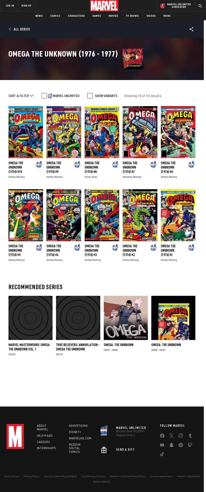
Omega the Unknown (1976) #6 (168, 201)
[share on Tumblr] (190, 436)
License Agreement (161, 476)
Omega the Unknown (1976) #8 (92, 201)
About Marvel (42, 427)
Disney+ (75, 432)
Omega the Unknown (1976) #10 (15, 201)
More (167, 15)
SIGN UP (26, 5)
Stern (88, 211)
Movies (113, 15)
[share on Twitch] (190, 446)
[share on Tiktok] (162, 455)
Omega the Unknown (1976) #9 (53, 201)
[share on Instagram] (181, 436)
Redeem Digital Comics (75, 448)
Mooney (20, 211)
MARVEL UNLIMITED (66, 130)
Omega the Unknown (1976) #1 (168, 284)
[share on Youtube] (162, 446)
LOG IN (10, 5)
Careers (43, 442)
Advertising (78, 425)
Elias (94, 211)
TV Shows (132, 15)
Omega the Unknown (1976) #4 (53, 284)
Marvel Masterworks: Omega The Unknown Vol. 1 (29, 381)
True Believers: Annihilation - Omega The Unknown (78, 381)
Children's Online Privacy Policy (128, 476)
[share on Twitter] (171, 436)
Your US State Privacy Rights (60, 476)
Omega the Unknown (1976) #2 (130, 284)
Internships (46, 448)
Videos (151, 15)
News (39, 15)
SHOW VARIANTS (106, 130)
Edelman (127, 211)
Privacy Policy (31, 476)
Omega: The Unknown (118, 379)
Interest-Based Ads (188, 476)
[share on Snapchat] (171, 446)
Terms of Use (11, 476)
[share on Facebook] (162, 437)
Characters (76, 15)
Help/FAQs (45, 435)
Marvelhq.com (80, 438)
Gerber (11, 211)
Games (96, 15)
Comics (55, 15)
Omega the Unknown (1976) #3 (92, 284)
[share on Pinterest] (181, 446)
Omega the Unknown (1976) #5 (15, 284)
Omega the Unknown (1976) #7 (130, 201)
